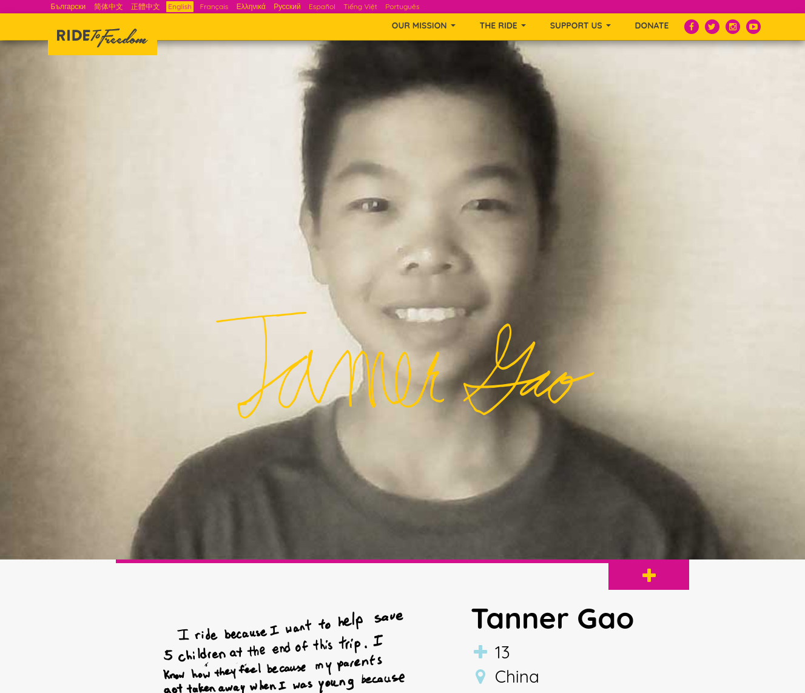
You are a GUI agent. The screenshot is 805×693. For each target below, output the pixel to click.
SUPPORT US (580, 25)
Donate (652, 25)
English (180, 6)
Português (402, 6)
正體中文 (145, 6)
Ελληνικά (251, 6)
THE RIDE (503, 25)
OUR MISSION (424, 25)
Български (68, 6)
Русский (287, 6)
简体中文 (108, 6)
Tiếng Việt (360, 6)
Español (322, 6)
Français (214, 6)
